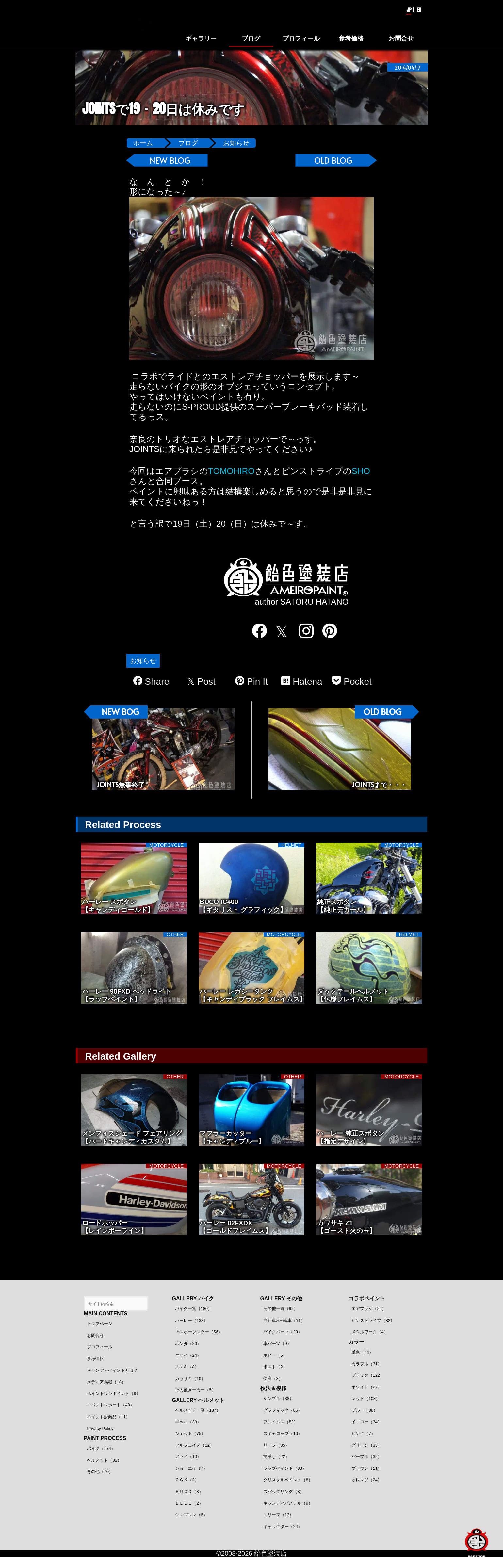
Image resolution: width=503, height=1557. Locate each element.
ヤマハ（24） (188, 1355)
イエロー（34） (366, 1421)
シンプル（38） (278, 1398)
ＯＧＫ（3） (187, 1479)
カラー (356, 1342)
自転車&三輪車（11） (284, 1320)
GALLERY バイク (193, 1298)
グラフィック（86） (282, 1410)
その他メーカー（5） (195, 1389)
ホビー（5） (275, 1355)
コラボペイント (367, 1298)
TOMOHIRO (231, 471)
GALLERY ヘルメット (198, 1400)
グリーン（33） (366, 1445)
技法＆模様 (273, 1388)
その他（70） (100, 1471)
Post (201, 681)
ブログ (188, 143)
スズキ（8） (187, 1366)
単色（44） (362, 1352)
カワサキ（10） (190, 1378)
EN (418, 10)
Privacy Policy (100, 1428)
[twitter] (278, 632)
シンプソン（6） (191, 1514)
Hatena (301, 681)
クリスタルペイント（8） (287, 1479)
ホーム (143, 143)
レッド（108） (365, 1398)
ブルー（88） (364, 1410)
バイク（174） (101, 1448)
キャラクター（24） (282, 1526)
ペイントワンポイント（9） (113, 1393)
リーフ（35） (276, 1445)
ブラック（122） (367, 1375)
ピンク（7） (363, 1433)
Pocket (351, 681)
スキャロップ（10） (282, 1433)
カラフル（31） (366, 1363)
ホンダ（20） (188, 1343)
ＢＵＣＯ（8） (189, 1491)
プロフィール (99, 1346)
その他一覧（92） (280, 1308)
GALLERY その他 (281, 1298)
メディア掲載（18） (106, 1381)
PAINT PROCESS (105, 1438)
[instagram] (302, 631)
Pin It (251, 681)
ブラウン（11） (366, 1468)
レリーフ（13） (278, 1514)
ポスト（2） (275, 1366)
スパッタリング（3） (283, 1491)
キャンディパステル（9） (287, 1503)
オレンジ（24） (366, 1479)
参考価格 (95, 1358)
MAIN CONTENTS (105, 1313)
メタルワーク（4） (369, 1331)
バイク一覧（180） (193, 1308)
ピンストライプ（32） (372, 1320)
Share (151, 681)
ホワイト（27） (366, 1387)
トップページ (99, 1323)
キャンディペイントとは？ (112, 1370)
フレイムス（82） (280, 1421)
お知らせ (236, 143)
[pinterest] (326, 631)
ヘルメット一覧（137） (197, 1410)
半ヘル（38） (188, 1421)
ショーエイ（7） (191, 1468)
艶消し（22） (276, 1456)
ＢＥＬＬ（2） (189, 1503)
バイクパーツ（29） (282, 1331)
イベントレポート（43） (110, 1405)
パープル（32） (366, 1456)
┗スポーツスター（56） (198, 1331)
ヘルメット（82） (104, 1460)
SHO (361, 471)
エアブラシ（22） (368, 1308)
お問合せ (95, 1335)
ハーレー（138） (191, 1320)
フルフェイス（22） (194, 1445)
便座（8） (273, 1378)
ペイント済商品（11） (108, 1416)
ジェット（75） (190, 1433)
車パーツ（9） (277, 1343)
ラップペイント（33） (284, 1468)
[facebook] (255, 631)
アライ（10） (188, 1456)
